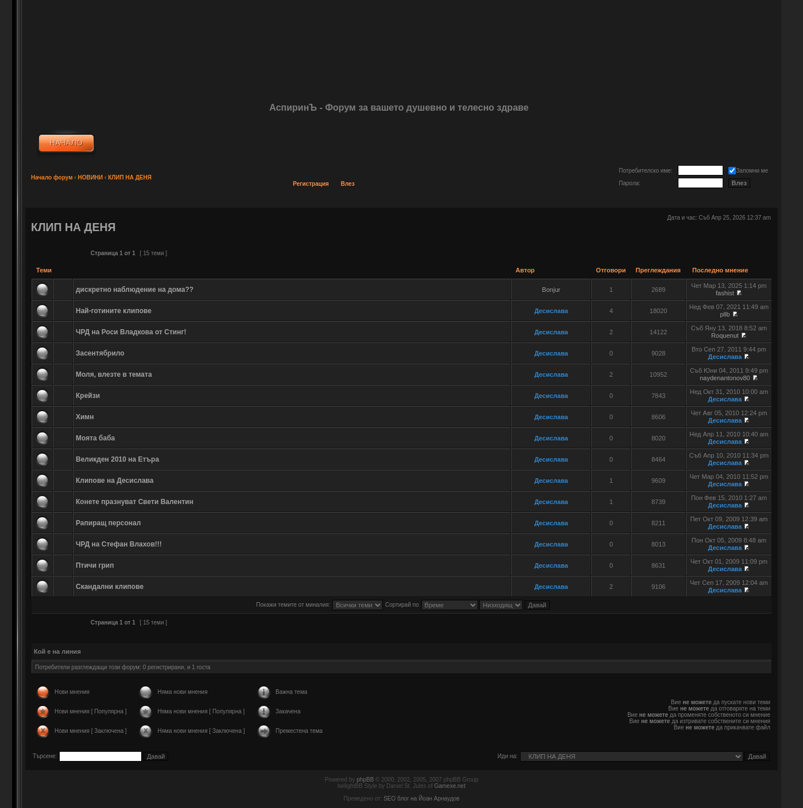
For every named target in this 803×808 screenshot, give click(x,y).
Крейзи (88, 396)
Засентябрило (100, 353)
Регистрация (311, 184)
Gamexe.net (449, 786)
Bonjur (551, 289)
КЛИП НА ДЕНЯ (130, 177)
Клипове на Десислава (115, 481)
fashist (725, 293)
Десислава (551, 310)
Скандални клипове (109, 587)
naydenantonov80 (725, 377)
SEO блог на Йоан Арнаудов (421, 798)
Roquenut (725, 335)
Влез (348, 184)
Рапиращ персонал (108, 523)
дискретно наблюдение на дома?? (134, 290)
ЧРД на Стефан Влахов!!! (119, 544)
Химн (85, 417)
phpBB (365, 779)
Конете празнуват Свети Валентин (134, 502)
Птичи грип (95, 565)
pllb (725, 314)
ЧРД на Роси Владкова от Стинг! (131, 332)
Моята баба (95, 438)
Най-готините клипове (114, 311)
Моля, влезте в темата (114, 374)
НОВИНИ (90, 177)
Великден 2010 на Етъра (117, 459)
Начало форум (52, 177)
